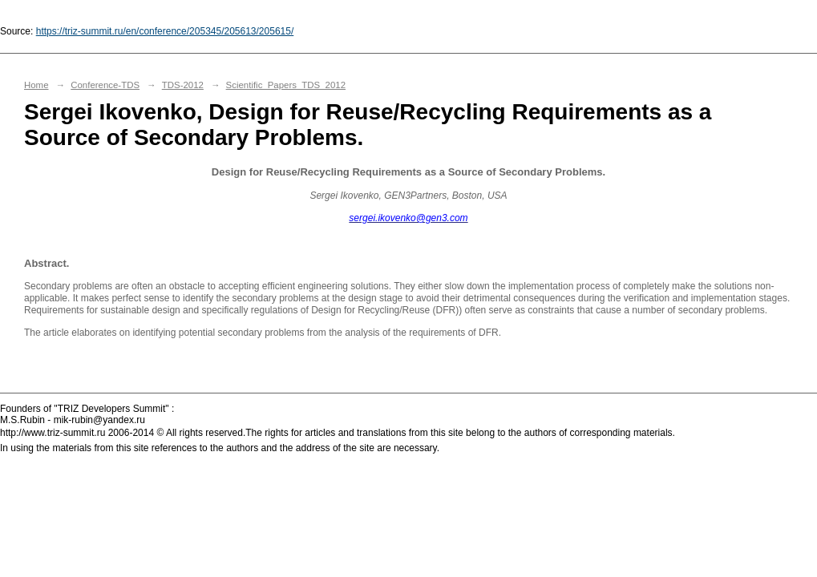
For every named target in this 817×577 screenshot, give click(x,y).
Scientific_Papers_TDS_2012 (286, 85)
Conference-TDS (105, 85)
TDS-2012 (183, 85)
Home (36, 85)
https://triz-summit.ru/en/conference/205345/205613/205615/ (165, 31)
